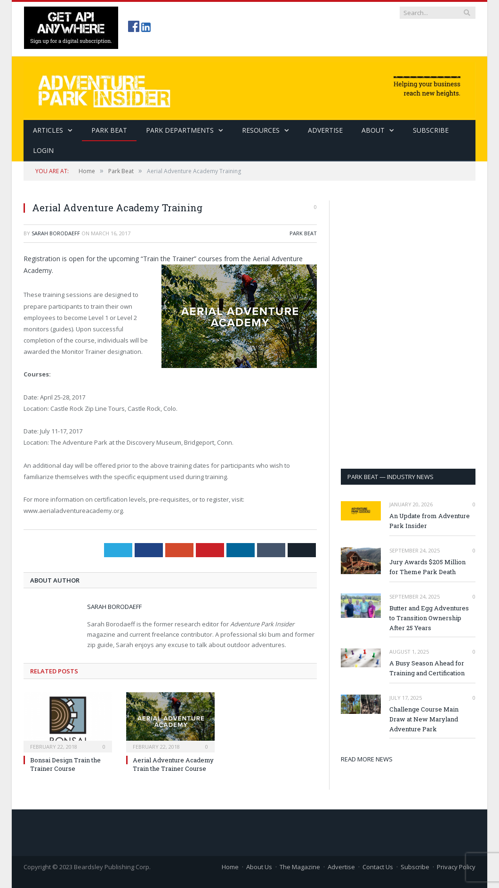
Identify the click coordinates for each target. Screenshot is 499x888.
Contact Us (377, 867)
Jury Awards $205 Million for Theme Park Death (427, 567)
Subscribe (415, 867)
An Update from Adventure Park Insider (429, 521)
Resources (261, 130)
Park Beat (109, 130)
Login (43, 150)
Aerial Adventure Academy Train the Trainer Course (173, 764)
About (373, 130)
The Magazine (300, 867)
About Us (259, 867)
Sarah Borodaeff (56, 233)
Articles (48, 130)
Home (230, 867)
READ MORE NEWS (367, 759)
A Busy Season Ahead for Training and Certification (427, 668)
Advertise (325, 130)
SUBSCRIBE (431, 130)
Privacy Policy (456, 867)
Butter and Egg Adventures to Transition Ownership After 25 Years (429, 618)
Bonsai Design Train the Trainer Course (65, 764)
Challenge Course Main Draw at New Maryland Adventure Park (424, 719)
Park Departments (180, 130)
